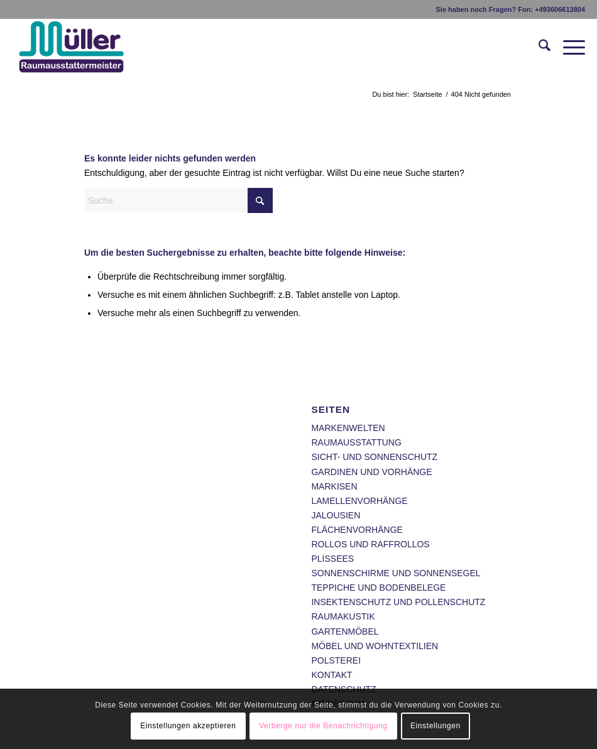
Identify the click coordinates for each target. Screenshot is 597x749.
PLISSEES (332, 559)
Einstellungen (435, 725)
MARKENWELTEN (348, 428)
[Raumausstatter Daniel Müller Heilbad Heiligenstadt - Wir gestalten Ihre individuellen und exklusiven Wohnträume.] (90, 47)
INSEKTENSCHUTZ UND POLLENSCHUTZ (398, 602)
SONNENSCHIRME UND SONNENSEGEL (395, 573)
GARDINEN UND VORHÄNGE (371, 472)
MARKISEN (334, 486)
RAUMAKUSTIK (343, 616)
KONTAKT (331, 675)
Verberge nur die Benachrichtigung (323, 725)
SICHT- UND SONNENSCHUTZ (374, 457)
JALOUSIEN (335, 515)
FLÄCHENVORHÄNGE (356, 530)
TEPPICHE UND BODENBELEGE (378, 587)
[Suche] (538, 47)
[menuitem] (538, 47)
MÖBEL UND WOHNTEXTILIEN (374, 646)
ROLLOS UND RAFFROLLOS (370, 544)
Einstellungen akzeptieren (188, 725)
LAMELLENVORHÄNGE (359, 501)
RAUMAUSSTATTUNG (356, 442)
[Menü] (567, 47)
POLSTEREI (336, 660)
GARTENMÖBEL (344, 631)
